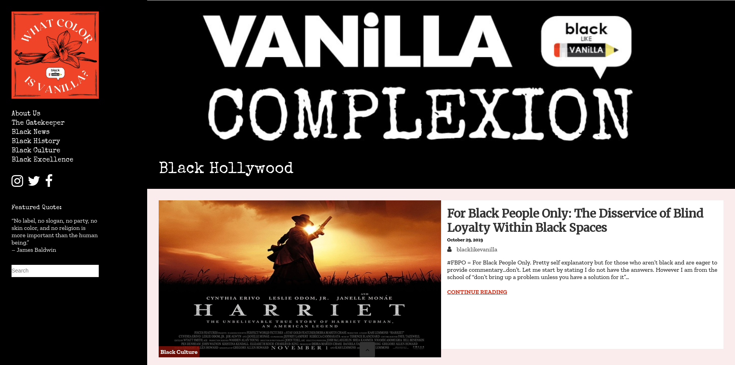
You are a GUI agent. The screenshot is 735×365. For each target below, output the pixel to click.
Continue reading (477, 292)
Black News (31, 132)
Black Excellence (42, 160)
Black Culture (36, 151)
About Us (26, 114)
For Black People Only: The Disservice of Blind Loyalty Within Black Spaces (575, 220)
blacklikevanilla (476, 249)
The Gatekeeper (38, 123)
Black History (36, 142)
